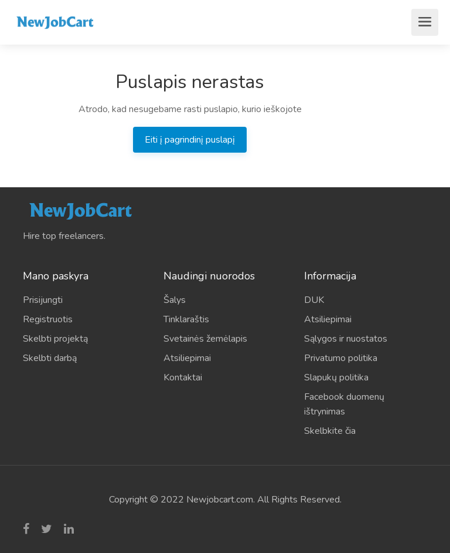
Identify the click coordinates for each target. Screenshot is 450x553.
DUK (314, 300)
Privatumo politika (340, 358)
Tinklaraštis (186, 319)
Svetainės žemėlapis (205, 338)
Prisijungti (43, 300)
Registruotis (48, 319)
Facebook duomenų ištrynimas (344, 404)
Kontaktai (182, 377)
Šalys (174, 300)
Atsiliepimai (187, 358)
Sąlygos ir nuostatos (345, 338)
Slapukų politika (336, 377)
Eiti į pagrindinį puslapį (190, 139)
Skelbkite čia (330, 430)
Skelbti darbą (50, 358)
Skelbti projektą (55, 338)
